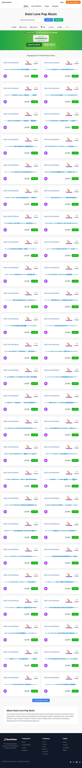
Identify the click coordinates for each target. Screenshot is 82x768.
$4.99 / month (49, 45)
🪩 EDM (13, 27)
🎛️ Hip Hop (33, 27)
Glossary (44, 749)
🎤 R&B (59, 27)
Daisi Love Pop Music (11, 63)
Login (62, 2)
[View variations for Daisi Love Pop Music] (28, 62)
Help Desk (45, 751)
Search (48, 20)
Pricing (44, 744)
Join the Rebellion (73, 2)
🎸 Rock (51, 27)
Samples (55, 6)
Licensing (66, 748)
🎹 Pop (43, 27)
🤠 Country (23, 27)
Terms (65, 742)
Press (43, 742)
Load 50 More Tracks (41, 700)
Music (26, 6)
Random (58, 20)
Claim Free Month (34, 45)
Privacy (65, 745)
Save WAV (34, 76)
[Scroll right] (70, 27)
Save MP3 (27, 76)
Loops (46, 6)
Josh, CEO (45, 754)
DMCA (65, 750)
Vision (44, 746)
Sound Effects (36, 6)
